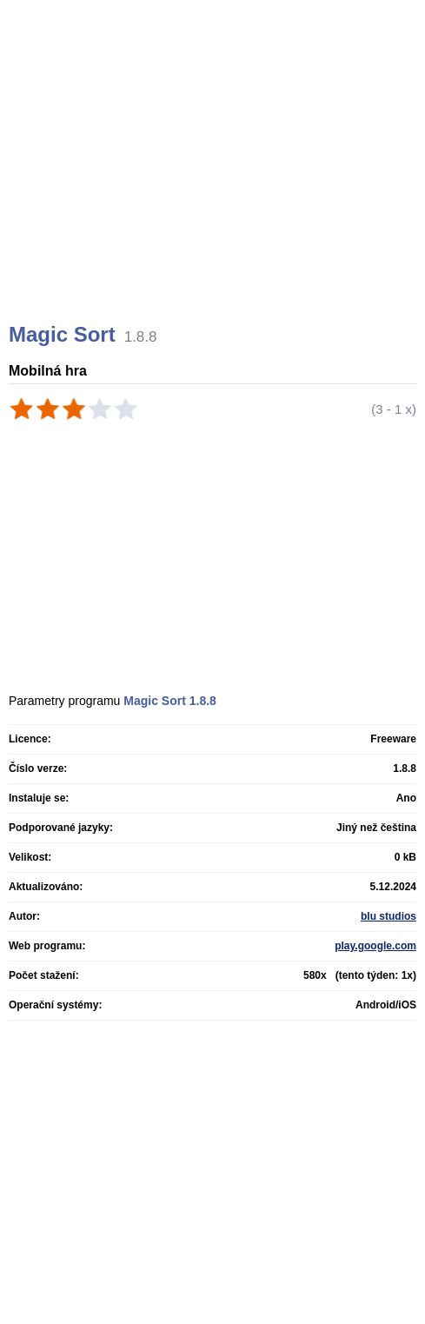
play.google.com (375, 946)
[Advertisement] (214, 182)
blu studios (388, 916)
